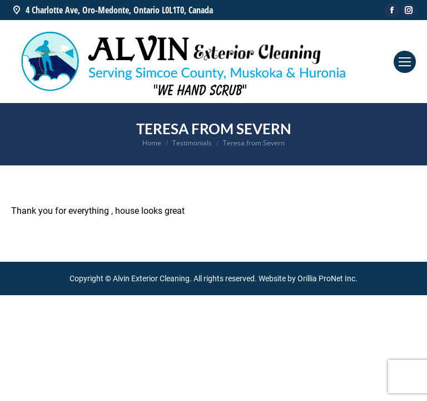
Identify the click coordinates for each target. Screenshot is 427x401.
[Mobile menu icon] (405, 62)
